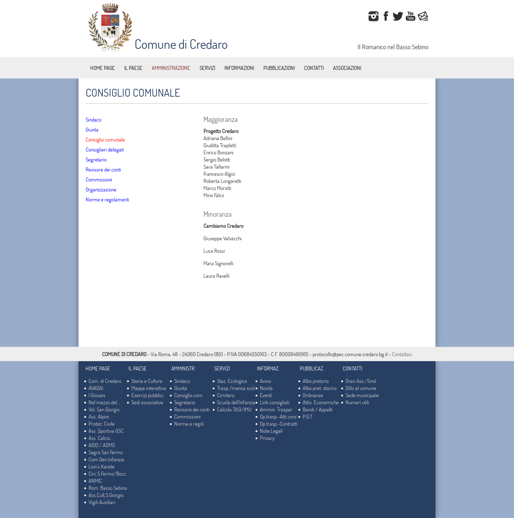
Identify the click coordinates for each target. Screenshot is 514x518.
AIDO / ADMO (102, 444)
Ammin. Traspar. (276, 409)
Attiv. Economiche (321, 402)
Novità (266, 387)
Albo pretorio (316, 380)
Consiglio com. (188, 395)
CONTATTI (314, 67)
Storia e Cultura (146, 380)
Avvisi (265, 380)
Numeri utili (357, 402)
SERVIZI (207, 67)
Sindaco (93, 119)
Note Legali (271, 430)
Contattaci (402, 354)
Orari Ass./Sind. (361, 380)
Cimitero (226, 395)
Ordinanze (313, 395)
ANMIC (95, 480)
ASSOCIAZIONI (347, 67)
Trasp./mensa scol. (236, 387)
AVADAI (96, 387)
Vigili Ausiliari (102, 502)
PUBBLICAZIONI (279, 67)
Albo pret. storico (320, 387)
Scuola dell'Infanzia (236, 402)
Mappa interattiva (148, 387)
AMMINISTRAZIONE (171, 67)
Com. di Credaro (105, 380)
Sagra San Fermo (106, 452)
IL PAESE (133, 67)
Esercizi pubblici (147, 395)
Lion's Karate (102, 466)
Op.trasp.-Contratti (278, 423)
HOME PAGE (102, 67)
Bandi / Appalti (318, 409)
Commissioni (99, 179)
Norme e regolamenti (107, 199)
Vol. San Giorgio (104, 409)
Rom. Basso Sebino (108, 487)
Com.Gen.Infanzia (106, 459)
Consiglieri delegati (105, 149)
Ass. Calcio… (101, 437)
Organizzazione (101, 189)
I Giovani (97, 395)
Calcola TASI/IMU (234, 409)
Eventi (266, 395)
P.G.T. (308, 416)
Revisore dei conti (103, 169)
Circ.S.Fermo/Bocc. (108, 473)
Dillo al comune (361, 387)
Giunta (92, 129)
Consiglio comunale (105, 139)
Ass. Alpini (99, 416)
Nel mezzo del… (104, 402)
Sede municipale (362, 395)
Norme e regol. (189, 423)
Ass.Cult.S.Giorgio (106, 494)
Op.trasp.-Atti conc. (279, 416)
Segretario (96, 159)
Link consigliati (274, 402)
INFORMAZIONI (239, 67)
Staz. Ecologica (232, 380)
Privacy (267, 437)
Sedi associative (147, 402)
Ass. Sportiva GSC (106, 430)
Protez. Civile (102, 423)
